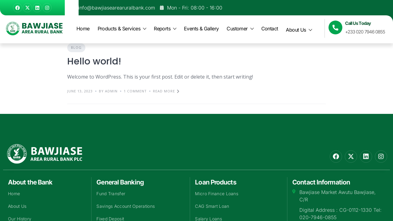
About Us (298, 30)
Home (83, 28)
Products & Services (122, 28)
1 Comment (135, 91)
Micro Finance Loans (216, 193)
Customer (240, 28)
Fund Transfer (110, 193)
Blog (76, 47)
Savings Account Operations (125, 206)
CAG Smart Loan (212, 206)
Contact (269, 28)
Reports (165, 28)
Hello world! (94, 61)
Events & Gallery (201, 28)
